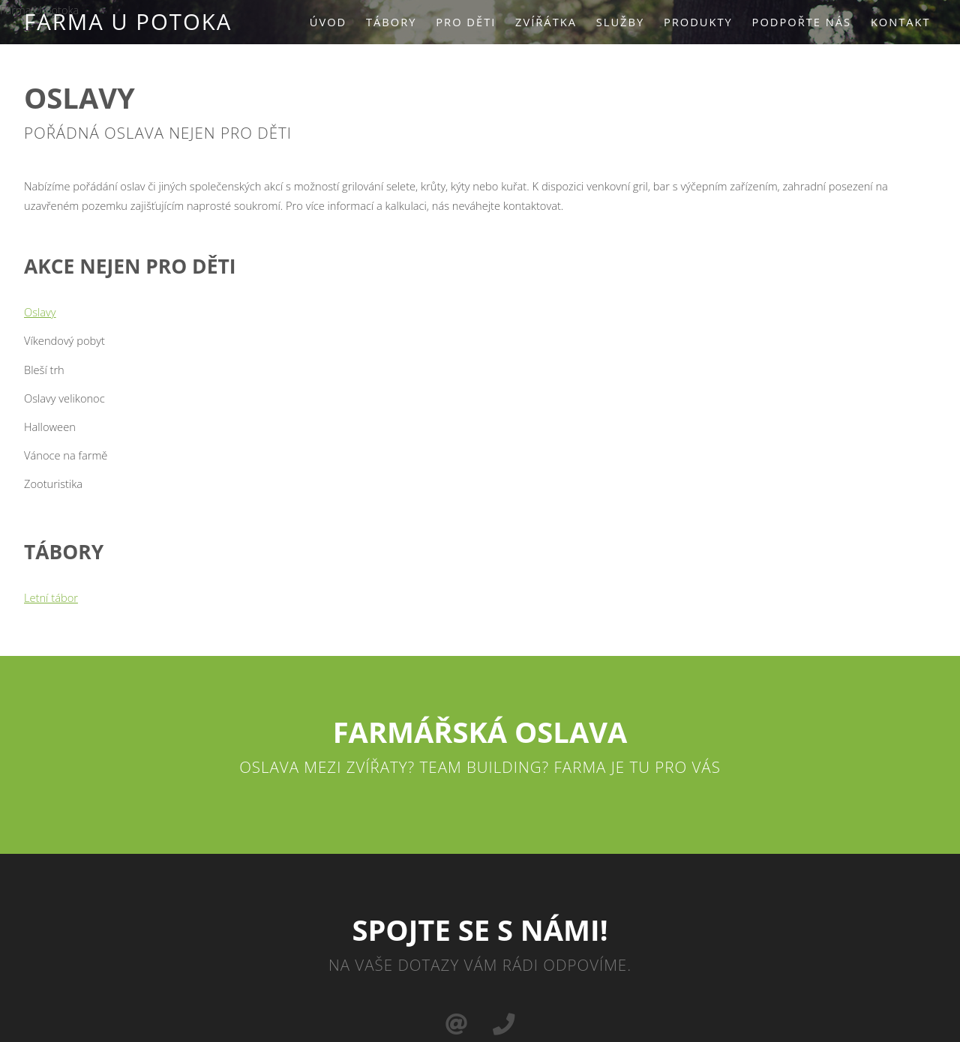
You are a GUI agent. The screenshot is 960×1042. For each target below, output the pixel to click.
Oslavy (40, 311)
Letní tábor (51, 597)
